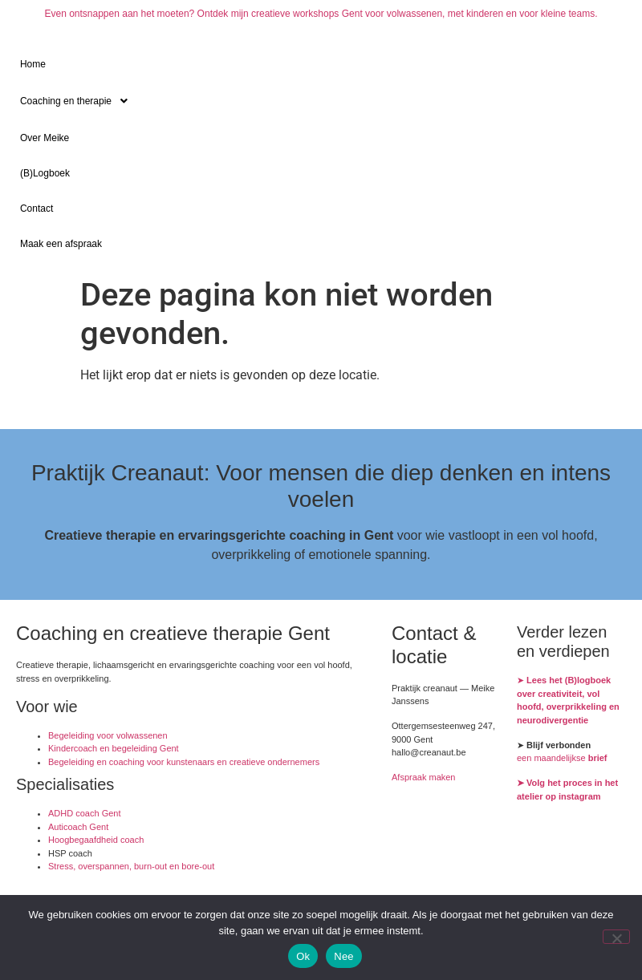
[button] (321, 101)
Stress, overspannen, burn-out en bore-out (131, 866)
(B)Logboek (45, 173)
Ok (303, 956)
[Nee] (616, 936)
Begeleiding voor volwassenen (108, 735)
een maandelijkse (562, 758)
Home (33, 64)
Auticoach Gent (78, 827)
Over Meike (44, 138)
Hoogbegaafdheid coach (96, 839)
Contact (36, 208)
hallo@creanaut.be (429, 752)
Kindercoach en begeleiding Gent (113, 748)
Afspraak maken (423, 777)
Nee (344, 956)
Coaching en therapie (78, 101)
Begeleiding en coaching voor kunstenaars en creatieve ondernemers (183, 762)
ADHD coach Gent (84, 813)
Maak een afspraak (61, 243)
